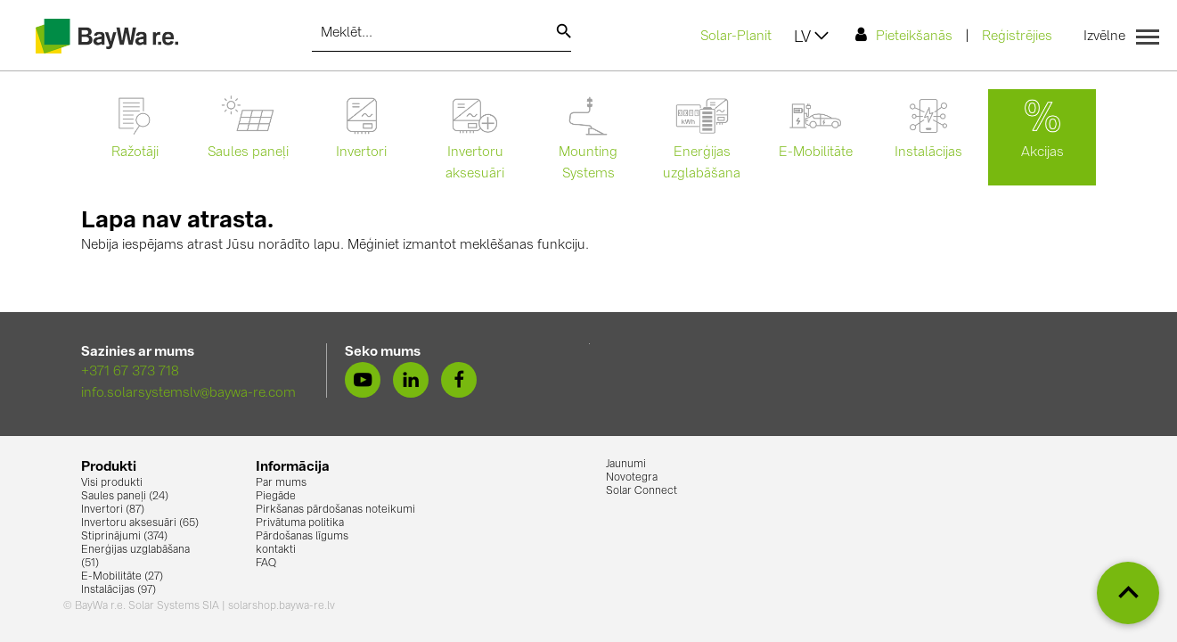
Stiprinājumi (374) (124, 536)
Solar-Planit (736, 37)
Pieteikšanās (903, 35)
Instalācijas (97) (118, 590)
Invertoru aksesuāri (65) (140, 523)
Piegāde (276, 496)
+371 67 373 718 (130, 372)
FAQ (266, 563)
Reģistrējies (1017, 37)
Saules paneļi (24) (124, 496)
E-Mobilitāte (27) (122, 577)
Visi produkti (112, 483)
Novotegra (632, 478)
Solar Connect (641, 491)
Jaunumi (626, 464)
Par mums (281, 483)
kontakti (276, 550)
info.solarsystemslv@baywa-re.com (188, 393)
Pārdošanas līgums (302, 536)
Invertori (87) (112, 510)
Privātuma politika (300, 523)
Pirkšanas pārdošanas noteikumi (335, 510)
